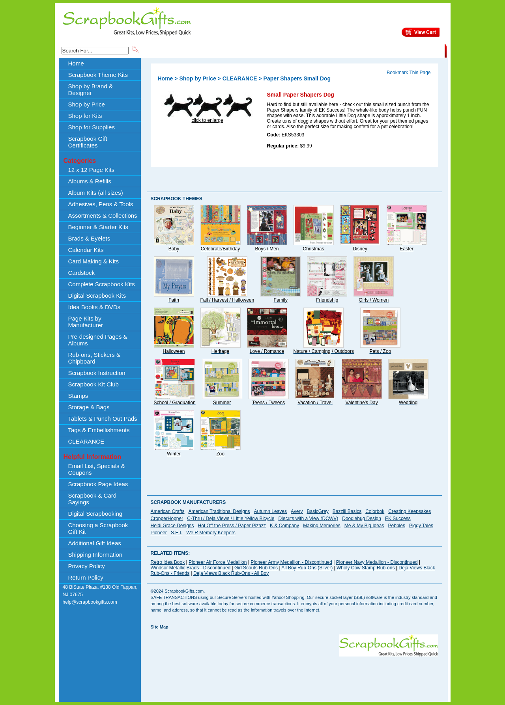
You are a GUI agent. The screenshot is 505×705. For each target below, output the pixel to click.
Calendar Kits (86, 249)
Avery (297, 511)
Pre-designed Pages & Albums (97, 340)
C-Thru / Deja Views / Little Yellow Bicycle (230, 518)
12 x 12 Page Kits (91, 169)
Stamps (78, 395)
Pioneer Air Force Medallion (218, 562)
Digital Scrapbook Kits (97, 295)
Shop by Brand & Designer (233, 50)
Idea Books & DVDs (94, 307)
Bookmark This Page (408, 72)
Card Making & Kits (93, 261)
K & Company (284, 525)
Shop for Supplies (91, 127)
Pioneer (159, 532)
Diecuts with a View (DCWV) (308, 518)
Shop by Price (286, 50)
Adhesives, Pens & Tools (100, 204)
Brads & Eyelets (89, 238)
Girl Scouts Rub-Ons (256, 568)
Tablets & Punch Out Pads (102, 418)
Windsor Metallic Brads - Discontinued (191, 568)
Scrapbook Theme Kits (170, 50)
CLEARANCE (408, 50)
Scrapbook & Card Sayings (92, 498)
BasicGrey (317, 511)
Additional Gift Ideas (94, 543)
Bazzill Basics (347, 511)
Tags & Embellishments (99, 430)
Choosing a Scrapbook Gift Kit (98, 528)
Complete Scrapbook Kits (101, 284)
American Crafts (168, 511)
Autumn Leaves (270, 511)
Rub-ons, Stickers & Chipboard (94, 358)
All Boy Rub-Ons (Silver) (307, 568)
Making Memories (321, 525)
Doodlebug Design (361, 518)
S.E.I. (176, 532)
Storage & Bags (89, 407)
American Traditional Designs (219, 511)
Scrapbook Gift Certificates (87, 142)
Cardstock (81, 272)
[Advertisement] (294, 674)
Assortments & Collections (102, 215)
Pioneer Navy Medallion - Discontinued (377, 562)
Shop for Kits (85, 115)
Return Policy (85, 577)
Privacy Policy (86, 566)
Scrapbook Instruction (96, 372)
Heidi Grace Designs (172, 525)
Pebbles (396, 525)
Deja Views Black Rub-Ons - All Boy (231, 573)
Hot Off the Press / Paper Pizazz (232, 525)
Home (76, 63)
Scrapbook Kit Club (93, 384)
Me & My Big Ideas (364, 525)
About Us (320, 50)
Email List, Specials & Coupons (96, 469)
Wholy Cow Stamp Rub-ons (366, 568)
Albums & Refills (89, 181)
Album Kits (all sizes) (95, 192)
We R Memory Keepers (210, 532)
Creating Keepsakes (409, 511)
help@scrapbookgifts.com (90, 602)
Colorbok (374, 511)
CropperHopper (167, 518)
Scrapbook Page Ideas (98, 484)
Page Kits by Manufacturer (85, 321)
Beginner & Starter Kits (98, 227)
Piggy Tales (421, 525)
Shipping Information (362, 50)
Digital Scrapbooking (95, 513)
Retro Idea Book (168, 562)
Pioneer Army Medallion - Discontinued (291, 562)
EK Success (398, 518)
